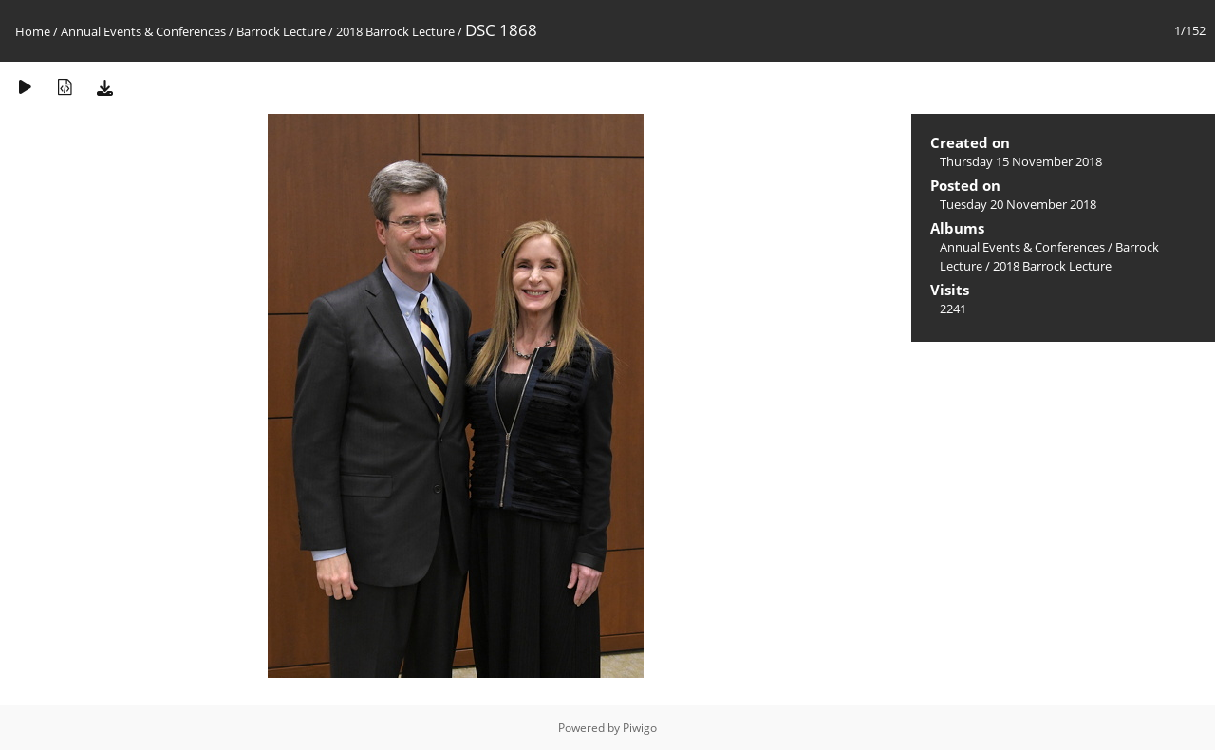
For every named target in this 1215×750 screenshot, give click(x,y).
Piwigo (640, 728)
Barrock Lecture (281, 31)
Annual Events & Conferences (143, 31)
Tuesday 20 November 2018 (1018, 204)
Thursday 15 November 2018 (1021, 161)
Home (32, 31)
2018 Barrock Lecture (395, 31)
